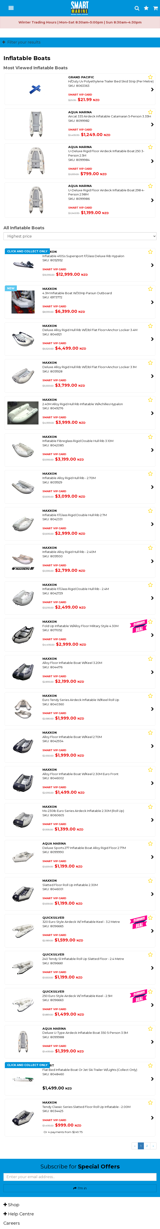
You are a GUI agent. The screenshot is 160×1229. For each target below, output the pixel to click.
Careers (11, 1223)
